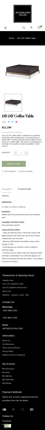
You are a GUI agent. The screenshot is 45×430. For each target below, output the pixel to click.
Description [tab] (7, 189)
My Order (6, 372)
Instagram (7, 425)
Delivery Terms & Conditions (13, 355)
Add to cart (13, 164)
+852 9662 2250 (9, 318)
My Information (8, 369)
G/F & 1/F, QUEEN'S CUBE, (13, 284)
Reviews (5, 196)
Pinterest (16, 122)
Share (8, 122)
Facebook (6, 421)
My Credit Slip (8, 379)
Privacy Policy (7, 351)
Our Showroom (8, 344)
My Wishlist (6, 383)
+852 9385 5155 (9, 311)
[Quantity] (21, 153)
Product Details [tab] (24, 189)
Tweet (12, 122)
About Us (6, 340)
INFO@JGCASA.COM (12, 328)
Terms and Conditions (11, 348)
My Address (7, 376)
